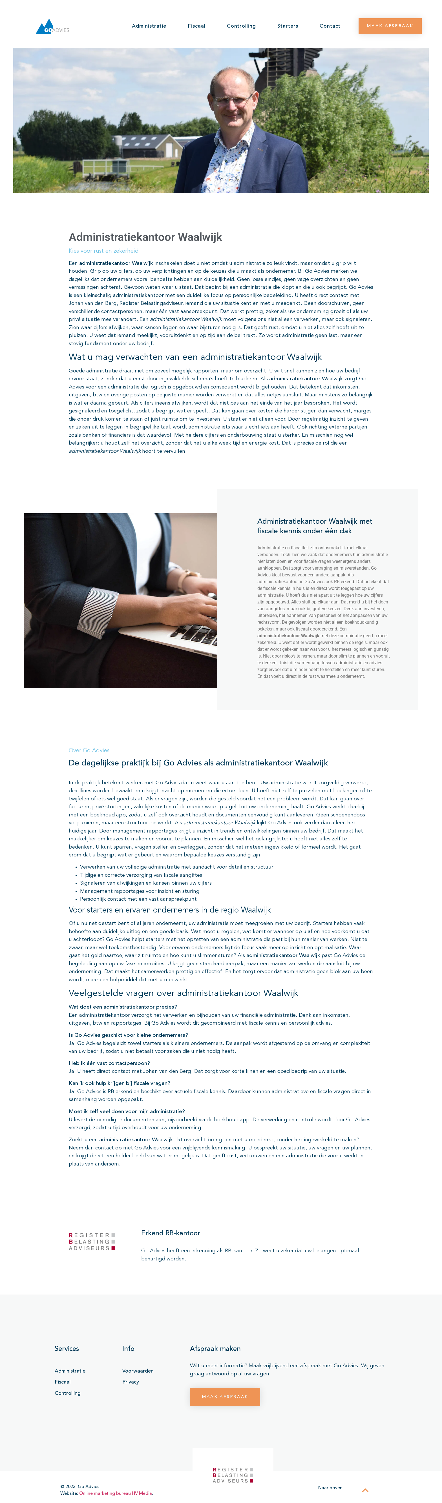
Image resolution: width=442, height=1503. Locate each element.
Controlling (241, 26)
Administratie (149, 26)
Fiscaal (196, 26)
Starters (287, 26)
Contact (330, 26)
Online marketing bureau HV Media (115, 1493)
